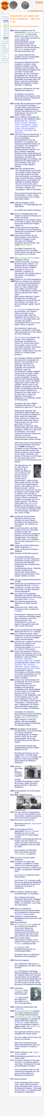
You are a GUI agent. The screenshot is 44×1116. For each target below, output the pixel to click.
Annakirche (36, 647)
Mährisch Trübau (30, 831)
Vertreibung (6, 51)
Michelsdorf (28, 130)
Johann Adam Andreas (29, 717)
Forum (4, 56)
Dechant (38, 541)
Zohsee (17, 124)
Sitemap (5, 60)
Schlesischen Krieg (24, 924)
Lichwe (17, 38)
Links (4, 55)
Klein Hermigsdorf (28, 128)
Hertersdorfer (33, 503)
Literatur (5, 53)
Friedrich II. (34, 1026)
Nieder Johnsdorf (21, 123)
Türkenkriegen (20, 854)
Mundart (5, 43)
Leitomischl (19, 1009)
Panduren (18, 943)
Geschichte (6, 19)
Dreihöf (31, 59)
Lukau (17, 126)
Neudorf (30, 632)
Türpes (34, 124)
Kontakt (5, 62)
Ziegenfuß (24, 126)
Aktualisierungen (8, 58)
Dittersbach (19, 132)
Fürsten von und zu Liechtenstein (27, 33)
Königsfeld (19, 668)
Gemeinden (6, 17)
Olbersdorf (33, 123)
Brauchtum (6, 41)
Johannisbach (36, 823)
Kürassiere (19, 990)
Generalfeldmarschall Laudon (26, 1017)
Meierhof (21, 49)
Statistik (5, 49)
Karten (4, 47)
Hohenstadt (25, 757)
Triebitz (31, 36)
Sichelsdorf (19, 130)
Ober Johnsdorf (30, 121)
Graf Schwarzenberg (26, 258)
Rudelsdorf (33, 126)
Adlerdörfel (19, 319)
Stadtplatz (18, 611)
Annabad (34, 585)
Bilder (4, 45)
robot (24, 85)
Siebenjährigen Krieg (25, 1011)
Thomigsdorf (26, 124)
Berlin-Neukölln (26, 245)
